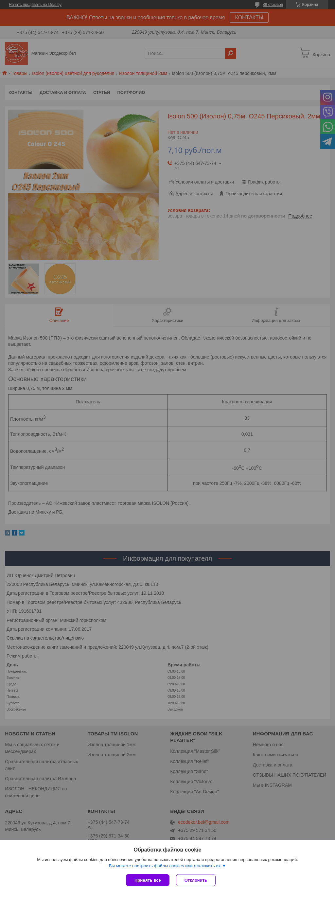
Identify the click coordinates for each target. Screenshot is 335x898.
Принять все (147, 880)
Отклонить (196, 880)
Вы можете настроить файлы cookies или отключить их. (165, 865)
